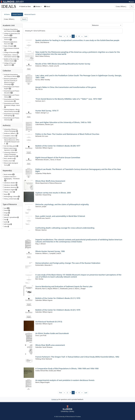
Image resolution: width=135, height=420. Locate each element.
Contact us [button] (54, 399)
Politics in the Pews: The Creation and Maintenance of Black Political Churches (67, 134)
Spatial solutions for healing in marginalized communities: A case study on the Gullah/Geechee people (77, 40)
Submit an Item (25, 6)
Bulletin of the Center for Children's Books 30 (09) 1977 (57, 146)
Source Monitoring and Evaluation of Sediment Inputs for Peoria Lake (63, 286)
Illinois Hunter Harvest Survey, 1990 (50, 251)
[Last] (85, 36)
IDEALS (8, 6)
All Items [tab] (7, 14)
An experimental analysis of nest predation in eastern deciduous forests (64, 380)
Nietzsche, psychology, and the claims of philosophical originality (62, 204)
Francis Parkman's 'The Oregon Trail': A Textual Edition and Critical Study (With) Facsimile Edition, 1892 (77, 357)
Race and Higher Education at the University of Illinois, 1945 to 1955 (63, 122)
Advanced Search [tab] (29, 14)
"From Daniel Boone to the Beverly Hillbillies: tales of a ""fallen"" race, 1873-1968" (68, 99)
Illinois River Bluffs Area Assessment (50, 181)
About (47, 6)
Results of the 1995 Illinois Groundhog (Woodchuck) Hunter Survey (62, 64)
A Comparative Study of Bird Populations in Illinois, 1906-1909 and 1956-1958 (66, 368)
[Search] (122, 6)
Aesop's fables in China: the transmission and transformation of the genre (65, 87)
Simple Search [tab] (17, 14)
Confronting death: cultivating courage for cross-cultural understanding (64, 228)
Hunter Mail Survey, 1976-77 (46, 110)
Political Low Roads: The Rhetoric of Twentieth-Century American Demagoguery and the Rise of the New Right (78, 170)
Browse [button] (37, 6)
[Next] (82, 36)
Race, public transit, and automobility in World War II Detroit (60, 216)
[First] (60, 36)
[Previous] (64, 36)
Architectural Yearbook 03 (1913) (48, 321)
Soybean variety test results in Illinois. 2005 (53, 193)
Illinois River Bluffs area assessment (50, 345)
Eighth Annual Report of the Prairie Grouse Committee (57, 157)
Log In (131, 1)
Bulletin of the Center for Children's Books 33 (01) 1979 (57, 310)
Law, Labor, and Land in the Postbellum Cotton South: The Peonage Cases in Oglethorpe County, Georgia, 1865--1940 (78, 76)
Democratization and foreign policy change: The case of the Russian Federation (67, 263)
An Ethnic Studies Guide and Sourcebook (52, 333)
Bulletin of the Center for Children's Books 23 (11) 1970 (57, 298)
